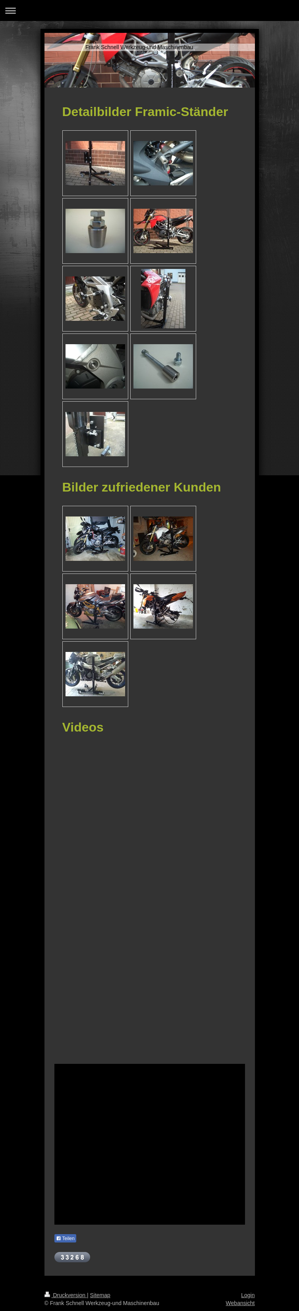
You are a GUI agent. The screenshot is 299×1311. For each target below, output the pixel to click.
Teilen (65, 1238)
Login (248, 1295)
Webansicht (240, 1303)
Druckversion (65, 1295)
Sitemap (100, 1295)
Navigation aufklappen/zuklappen (149, 10)
